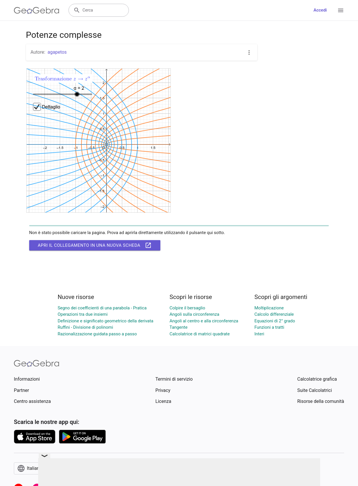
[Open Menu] (340, 10)
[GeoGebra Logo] (36, 10)
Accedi (320, 10)
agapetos (57, 52)
